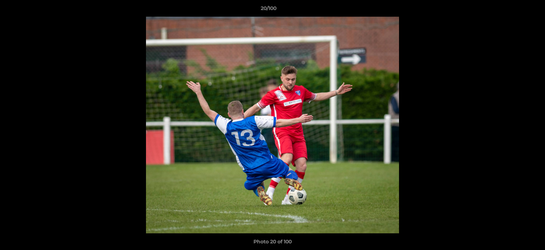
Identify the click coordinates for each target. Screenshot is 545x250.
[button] (516, 10)
